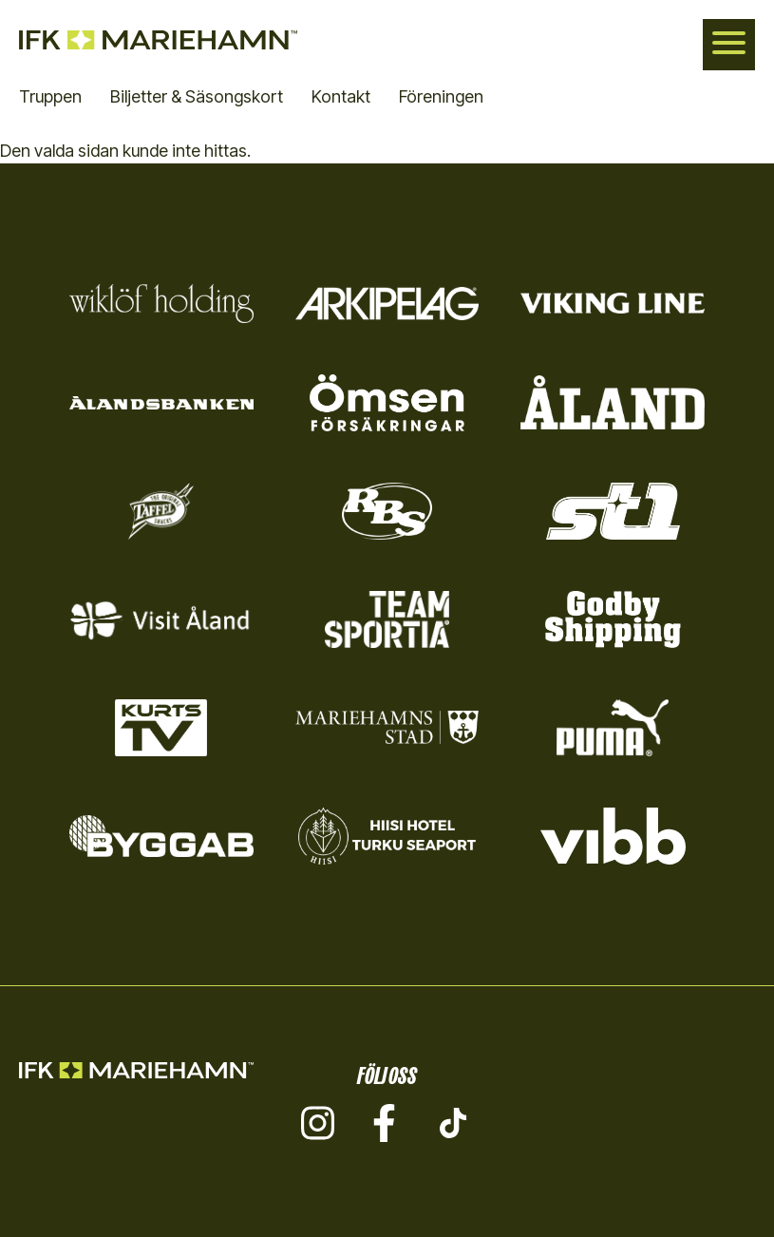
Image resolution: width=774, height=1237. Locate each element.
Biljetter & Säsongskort (196, 96)
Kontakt (340, 96)
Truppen (50, 96)
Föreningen (441, 96)
